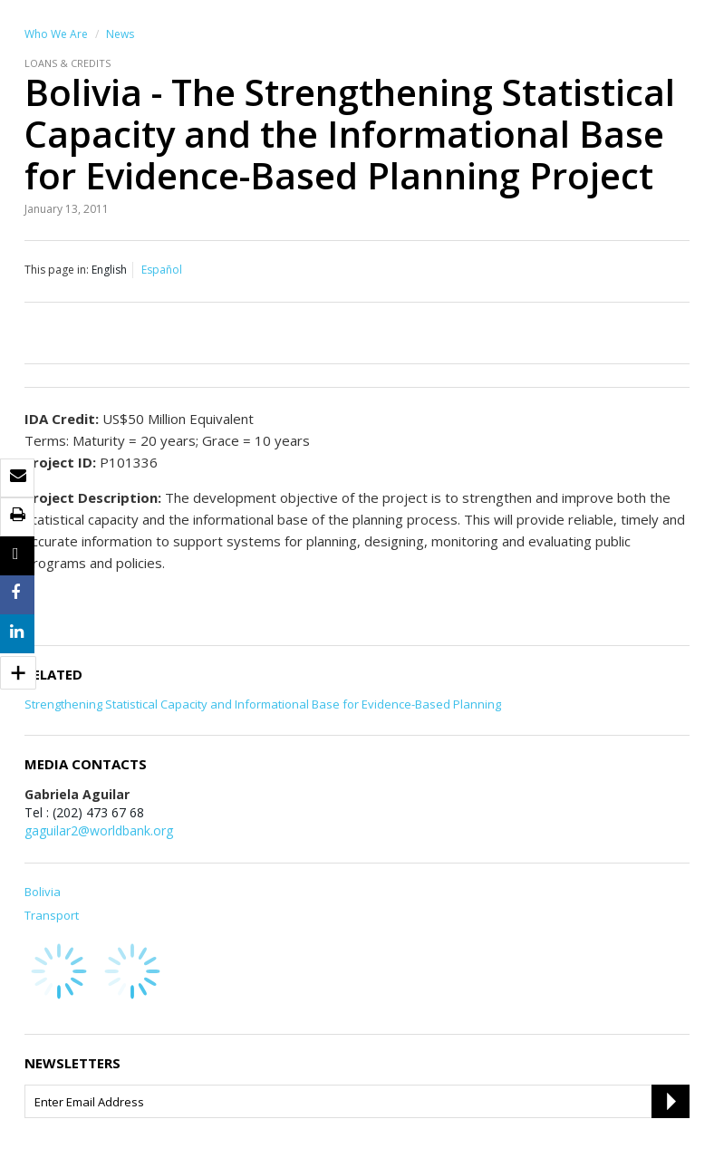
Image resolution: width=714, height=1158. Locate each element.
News (120, 34)
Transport (51, 915)
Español (161, 269)
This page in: (56, 269)
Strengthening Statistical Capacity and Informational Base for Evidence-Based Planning (262, 704)
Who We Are (56, 34)
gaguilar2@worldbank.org (98, 830)
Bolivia (42, 891)
